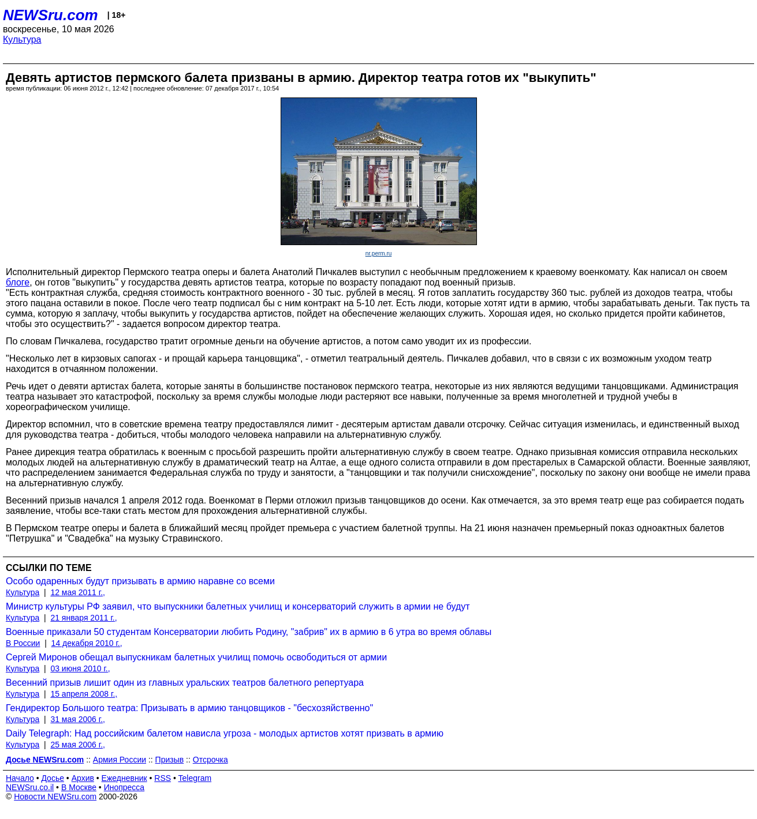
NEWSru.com (50, 15)
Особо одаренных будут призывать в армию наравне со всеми (140, 581)
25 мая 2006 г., (77, 744)
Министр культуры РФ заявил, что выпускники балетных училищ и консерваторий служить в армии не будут (238, 606)
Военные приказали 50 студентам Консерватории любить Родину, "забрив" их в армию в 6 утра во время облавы (248, 632)
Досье (52, 778)
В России (23, 643)
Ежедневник (124, 778)
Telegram (195, 778)
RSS (162, 778)
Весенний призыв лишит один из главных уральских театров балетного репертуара (185, 682)
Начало (20, 778)
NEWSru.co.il (30, 787)
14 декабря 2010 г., (86, 643)
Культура (22, 39)
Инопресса (124, 787)
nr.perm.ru (379, 253)
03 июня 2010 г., (80, 668)
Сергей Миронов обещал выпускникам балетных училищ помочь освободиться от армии (196, 657)
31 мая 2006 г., (77, 719)
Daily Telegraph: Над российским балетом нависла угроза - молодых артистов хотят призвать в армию (224, 733)
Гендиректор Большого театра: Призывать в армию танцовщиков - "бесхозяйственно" (189, 708)
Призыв (169, 759)
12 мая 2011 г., (77, 592)
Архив (83, 778)
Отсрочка (210, 759)
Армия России (119, 759)
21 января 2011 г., (83, 617)
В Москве (78, 787)
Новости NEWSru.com (55, 796)
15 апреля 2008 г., (83, 693)
